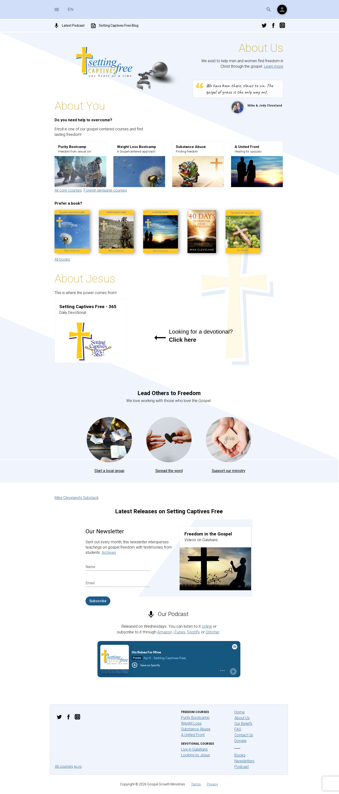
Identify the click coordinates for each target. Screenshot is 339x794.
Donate (240, 740)
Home (239, 712)
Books (239, 755)
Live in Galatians (194, 749)
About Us (242, 718)
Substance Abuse (195, 729)
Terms (196, 784)
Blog (78, 767)
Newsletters (244, 761)
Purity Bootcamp (195, 717)
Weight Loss (191, 723)
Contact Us (243, 735)
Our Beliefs (243, 723)
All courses (64, 766)
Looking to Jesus (195, 755)
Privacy (212, 784)
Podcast (241, 766)
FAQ (237, 729)
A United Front (193, 735)
